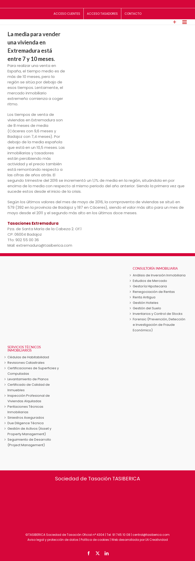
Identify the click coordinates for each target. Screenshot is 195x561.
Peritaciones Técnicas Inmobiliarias (25, 409)
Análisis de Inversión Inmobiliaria (159, 275)
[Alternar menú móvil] (185, 22)
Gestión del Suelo (147, 308)
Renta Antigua (144, 297)
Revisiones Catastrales (26, 362)
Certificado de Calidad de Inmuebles (28, 387)
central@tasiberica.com (151, 535)
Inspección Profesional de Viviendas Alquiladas (28, 398)
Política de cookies (95, 540)
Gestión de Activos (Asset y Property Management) (29, 431)
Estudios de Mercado (150, 280)
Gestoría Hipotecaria (150, 286)
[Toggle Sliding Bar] (174, 22)
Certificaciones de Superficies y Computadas (33, 371)
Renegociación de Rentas (154, 291)
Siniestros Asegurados (25, 417)
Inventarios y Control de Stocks (158, 313)
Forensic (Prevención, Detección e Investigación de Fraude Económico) (159, 325)
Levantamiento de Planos (28, 379)
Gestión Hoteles (145, 302)
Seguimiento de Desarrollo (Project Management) (29, 442)
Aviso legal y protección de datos (52, 540)
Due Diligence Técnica (25, 423)
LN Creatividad (156, 540)
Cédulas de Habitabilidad (28, 357)
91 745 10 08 (121, 535)
